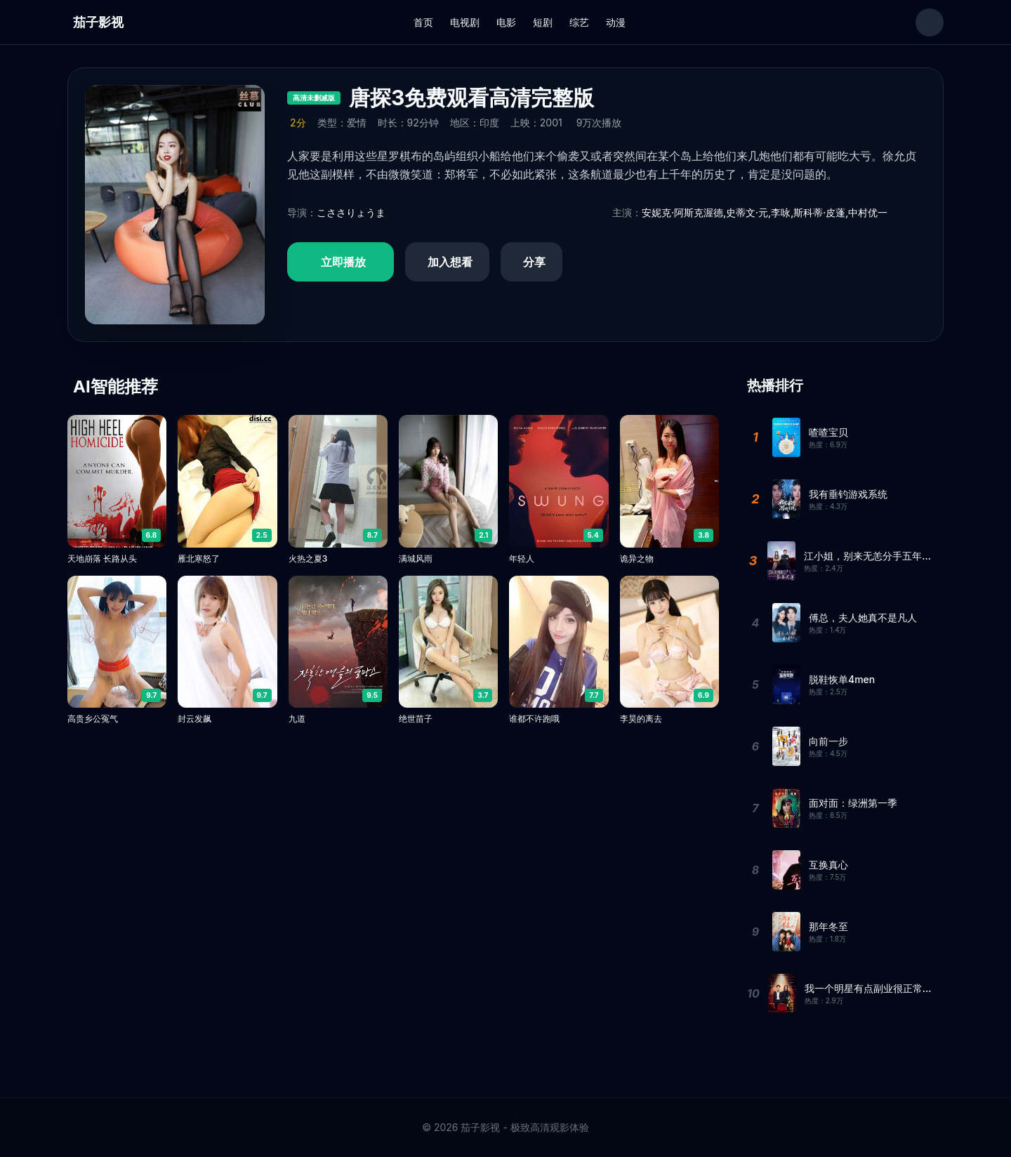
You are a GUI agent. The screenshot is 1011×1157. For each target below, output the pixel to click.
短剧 (543, 22)
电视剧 (465, 22)
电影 (506, 22)
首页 (423, 22)
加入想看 (450, 262)
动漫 (616, 22)
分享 (534, 262)
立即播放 (343, 262)
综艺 (579, 22)
